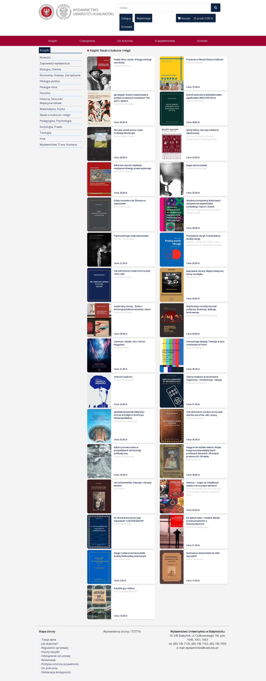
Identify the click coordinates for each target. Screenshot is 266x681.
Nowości (45, 57)
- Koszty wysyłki (50, 652)
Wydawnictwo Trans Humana (58, 144)
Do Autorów (125, 41)
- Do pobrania (49, 668)
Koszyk (196, 18)
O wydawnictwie (165, 41)
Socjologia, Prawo (51, 127)
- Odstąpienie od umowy (55, 656)
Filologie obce (48, 87)
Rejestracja (143, 18)
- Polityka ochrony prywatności (59, 664)
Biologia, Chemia (50, 69)
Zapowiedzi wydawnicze (55, 63)
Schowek (126, 27)
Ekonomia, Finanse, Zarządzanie (60, 75)
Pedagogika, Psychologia (55, 121)
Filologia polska (50, 81)
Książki (52, 41)
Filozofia (45, 93)
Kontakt (202, 41)
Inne (42, 139)
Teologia (45, 133)
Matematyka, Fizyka (52, 109)
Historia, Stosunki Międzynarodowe (51, 101)
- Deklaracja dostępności (55, 672)
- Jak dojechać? (49, 644)
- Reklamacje (48, 660)
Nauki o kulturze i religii (55, 115)
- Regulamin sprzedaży (54, 648)
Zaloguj (126, 18)
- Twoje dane (48, 640)
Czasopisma (87, 41)
